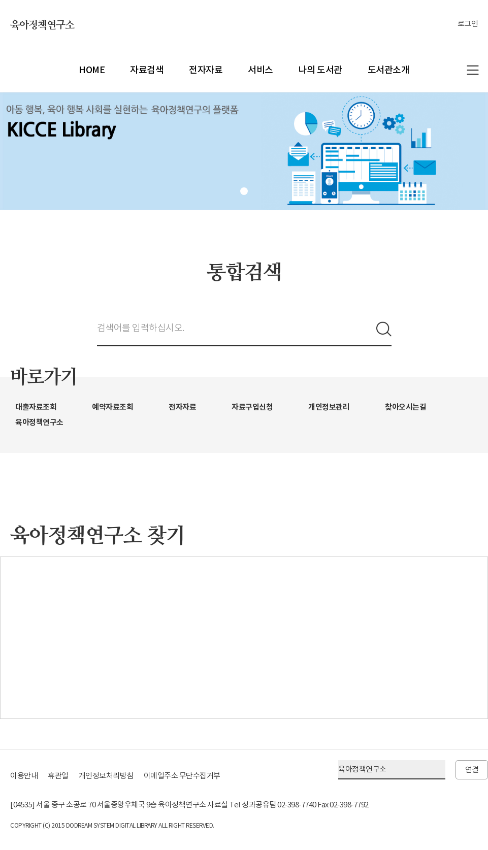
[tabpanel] (244, 151)
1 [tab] (244, 191)
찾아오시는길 (405, 407)
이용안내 (24, 775)
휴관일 (58, 775)
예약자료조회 (112, 407)
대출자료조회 (35, 407)
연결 (472, 769)
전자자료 (205, 70)
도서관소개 (389, 70)
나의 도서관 (320, 70)
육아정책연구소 (42, 25)
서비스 (260, 70)
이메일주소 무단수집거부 (182, 775)
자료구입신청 (252, 407)
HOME (92, 70)
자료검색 (147, 70)
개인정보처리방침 (106, 775)
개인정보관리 (328, 407)
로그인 (468, 23)
